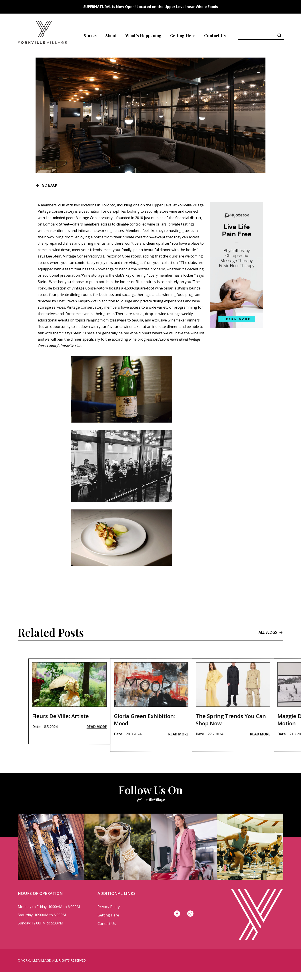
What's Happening (143, 35)
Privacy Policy (109, 906)
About (111, 35)
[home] (42, 35)
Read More (97, 744)
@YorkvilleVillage (150, 799)
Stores (90, 35)
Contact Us (215, 35)
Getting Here (183, 35)
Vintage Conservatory (56, 211)
